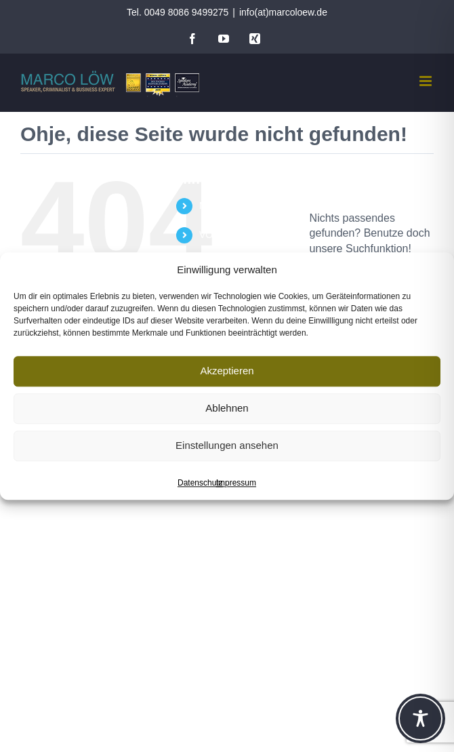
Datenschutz (200, 483)
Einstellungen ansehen (227, 445)
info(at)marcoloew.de (283, 12)
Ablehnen (226, 408)
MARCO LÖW (229, 205)
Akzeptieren (226, 370)
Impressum (236, 483)
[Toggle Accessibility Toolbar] (420, 718)
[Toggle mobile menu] (426, 81)
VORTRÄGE (225, 234)
